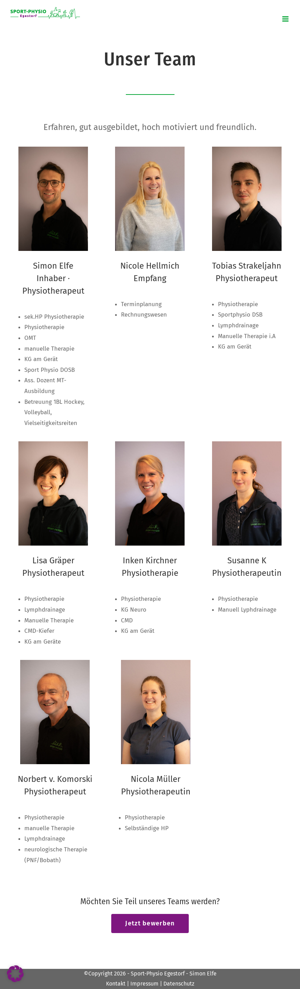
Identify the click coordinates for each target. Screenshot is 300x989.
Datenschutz (178, 983)
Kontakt (115, 983)
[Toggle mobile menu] (286, 19)
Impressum (144, 983)
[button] (15, 973)
